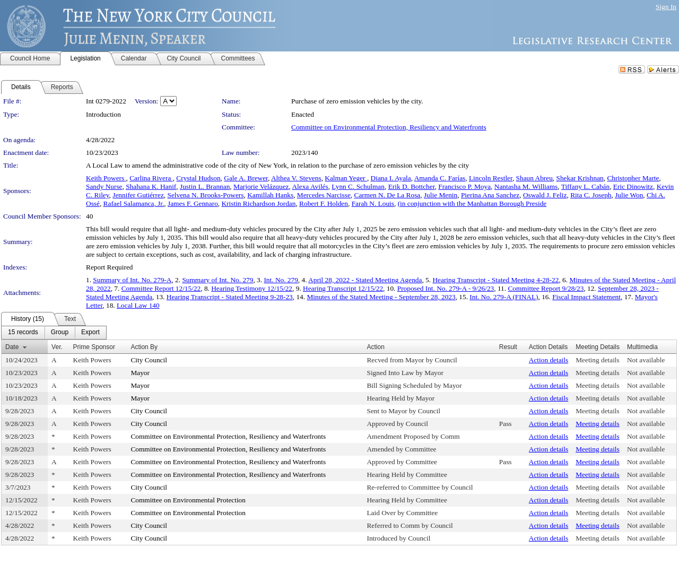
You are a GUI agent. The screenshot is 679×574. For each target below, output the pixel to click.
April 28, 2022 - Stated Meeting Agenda (365, 280)
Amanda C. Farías (440, 178)
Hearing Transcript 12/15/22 (343, 288)
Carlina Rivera (150, 178)
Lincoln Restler (490, 178)
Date (12, 347)
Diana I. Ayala (391, 178)
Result (508, 347)
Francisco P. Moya (464, 186)
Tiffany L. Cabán (585, 186)
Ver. (57, 347)
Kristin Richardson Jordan (258, 203)
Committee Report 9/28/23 (546, 288)
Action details (548, 360)
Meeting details (598, 360)
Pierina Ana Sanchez (490, 195)
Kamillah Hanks (270, 195)
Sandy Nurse (104, 186)
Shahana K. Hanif (151, 186)
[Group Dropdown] (60, 332)
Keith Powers (106, 178)
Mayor (140, 373)
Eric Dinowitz (633, 186)
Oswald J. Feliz (545, 195)
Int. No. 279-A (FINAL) (503, 297)
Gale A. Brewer (246, 178)
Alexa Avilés (310, 186)
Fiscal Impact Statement (586, 297)
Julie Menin (440, 195)
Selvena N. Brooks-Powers (206, 195)
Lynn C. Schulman (358, 186)
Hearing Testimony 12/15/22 (251, 288)
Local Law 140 (138, 305)
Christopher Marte (633, 178)
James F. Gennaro (193, 203)
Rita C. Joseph (590, 195)
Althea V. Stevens (296, 178)
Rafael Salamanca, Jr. (133, 203)
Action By (144, 347)
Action (375, 347)
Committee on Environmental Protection (188, 500)
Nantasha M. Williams (526, 186)
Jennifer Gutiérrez (138, 195)
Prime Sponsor (94, 347)
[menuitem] (23, 332)
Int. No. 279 (281, 280)
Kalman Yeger (346, 178)
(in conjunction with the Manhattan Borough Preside (472, 203)
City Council (148, 360)
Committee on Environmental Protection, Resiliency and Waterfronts (388, 127)
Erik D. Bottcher (411, 186)
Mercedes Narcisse (324, 195)
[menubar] (54, 333)
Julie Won (629, 195)
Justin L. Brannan (205, 186)
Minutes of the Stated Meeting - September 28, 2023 (381, 297)
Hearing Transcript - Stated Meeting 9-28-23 (230, 297)
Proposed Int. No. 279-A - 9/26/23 (445, 288)
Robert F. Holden (323, 203)
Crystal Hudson (198, 178)
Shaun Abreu (534, 178)
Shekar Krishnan (580, 178)
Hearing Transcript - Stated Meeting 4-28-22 (495, 280)
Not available (646, 360)
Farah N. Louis (373, 203)
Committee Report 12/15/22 (161, 288)
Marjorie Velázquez (261, 186)
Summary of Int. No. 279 (217, 280)
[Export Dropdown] (90, 332)
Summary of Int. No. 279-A (132, 280)
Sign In (666, 7)
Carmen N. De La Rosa (387, 195)
